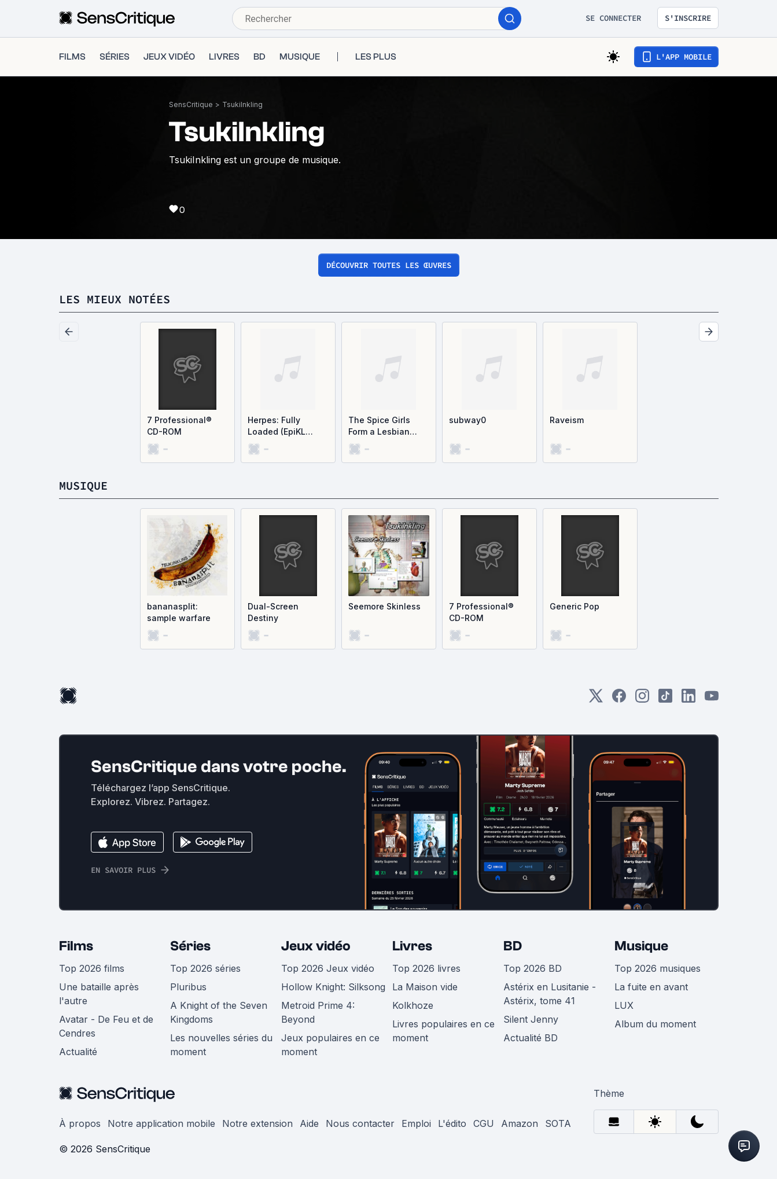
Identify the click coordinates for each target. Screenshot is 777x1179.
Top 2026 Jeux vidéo (327, 968)
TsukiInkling (242, 104)
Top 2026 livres (426, 968)
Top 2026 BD (532, 968)
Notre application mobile (161, 1123)
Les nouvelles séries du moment (221, 1044)
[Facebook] (619, 699)
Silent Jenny (530, 1019)
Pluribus (188, 987)
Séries (190, 946)
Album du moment (655, 1024)
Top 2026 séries (205, 968)
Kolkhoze (412, 1005)
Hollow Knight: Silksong (333, 987)
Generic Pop (574, 606)
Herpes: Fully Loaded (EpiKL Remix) (276, 426)
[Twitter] (596, 699)
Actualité (78, 1051)
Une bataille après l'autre (99, 994)
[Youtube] (712, 699)
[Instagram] (642, 699)
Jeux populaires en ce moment (330, 1044)
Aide (309, 1123)
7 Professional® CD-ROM (179, 425)
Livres (412, 946)
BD (512, 946)
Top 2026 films (91, 968)
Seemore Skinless (384, 606)
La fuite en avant (651, 987)
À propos (80, 1123)
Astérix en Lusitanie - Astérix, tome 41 (549, 994)
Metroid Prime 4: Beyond (318, 1012)
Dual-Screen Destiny (273, 612)
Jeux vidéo (316, 946)
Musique (641, 946)
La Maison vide (425, 987)
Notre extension (257, 1123)
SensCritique (191, 104)
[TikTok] (665, 699)
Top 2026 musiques (657, 968)
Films (76, 946)
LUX (624, 1005)
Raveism (567, 420)
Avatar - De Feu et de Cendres (106, 1026)
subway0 (467, 420)
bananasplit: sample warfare (179, 612)
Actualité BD (530, 1038)
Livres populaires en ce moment (443, 1031)
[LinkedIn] (688, 699)
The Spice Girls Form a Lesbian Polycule (379, 426)
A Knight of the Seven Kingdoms (218, 1012)
